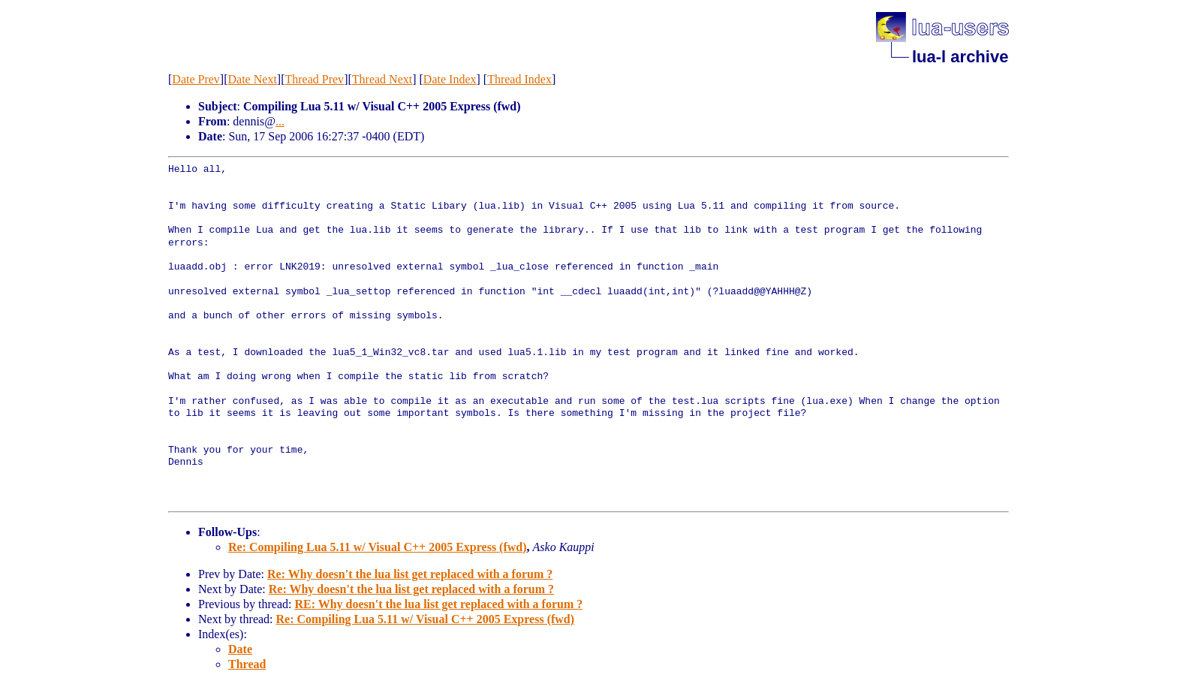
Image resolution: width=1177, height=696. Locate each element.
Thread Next (382, 79)
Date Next (252, 79)
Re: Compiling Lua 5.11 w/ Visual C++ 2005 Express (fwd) (377, 547)
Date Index (450, 79)
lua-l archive (960, 56)
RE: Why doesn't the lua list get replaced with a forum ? (438, 604)
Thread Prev (314, 79)
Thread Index (519, 79)
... (279, 121)
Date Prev (196, 79)
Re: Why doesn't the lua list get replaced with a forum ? (409, 574)
